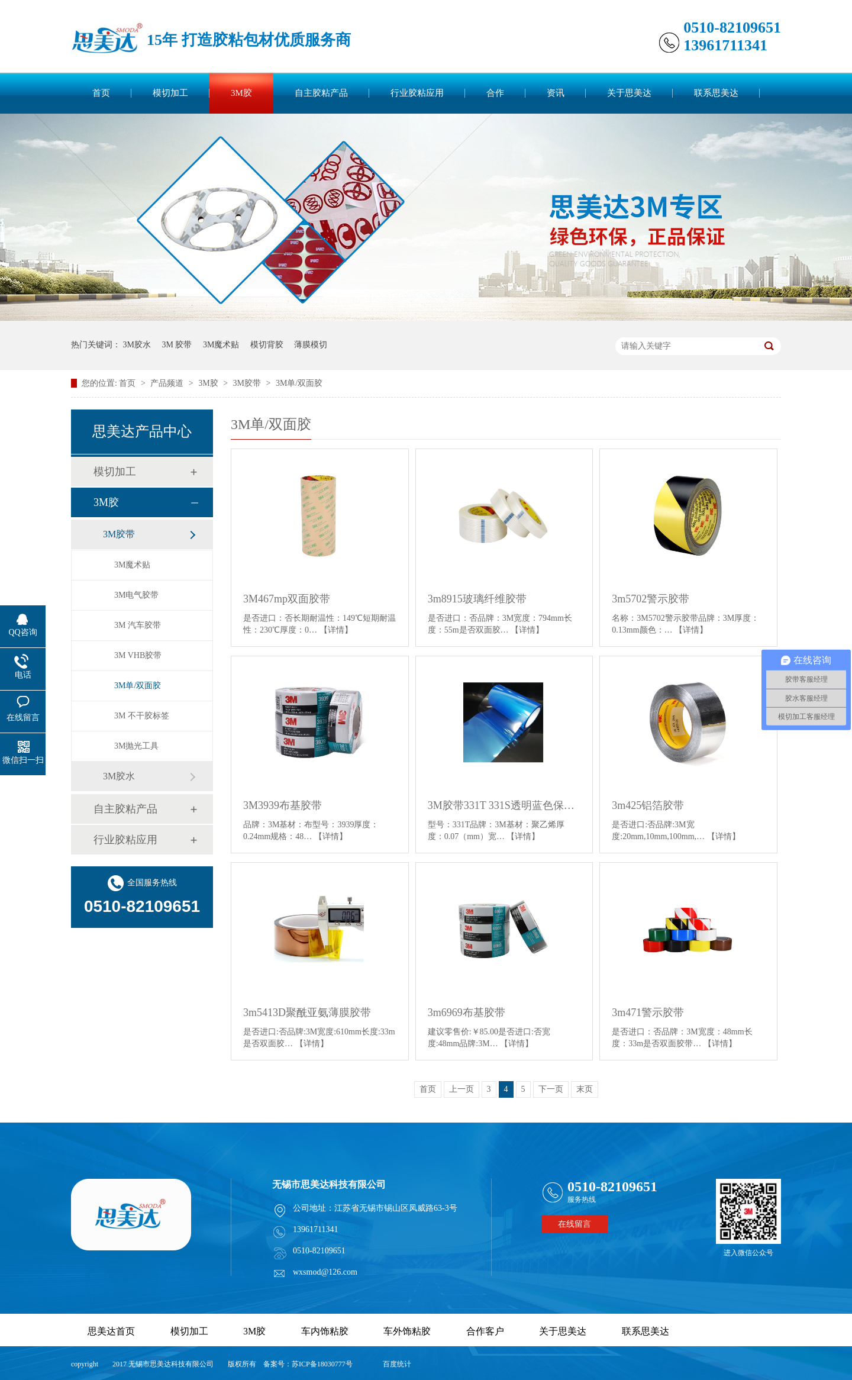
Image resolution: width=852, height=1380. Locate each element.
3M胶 (241, 93)
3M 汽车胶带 (137, 625)
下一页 (550, 1089)
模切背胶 (266, 344)
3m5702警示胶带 (650, 599)
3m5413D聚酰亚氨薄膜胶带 (307, 1012)
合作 (495, 93)
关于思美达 (629, 93)
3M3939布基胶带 (282, 805)
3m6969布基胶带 (466, 1012)
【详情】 (336, 629)
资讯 (555, 93)
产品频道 (168, 383)
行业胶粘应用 (417, 93)
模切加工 (170, 93)
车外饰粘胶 (407, 1331)
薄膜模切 (310, 344)
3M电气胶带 (136, 595)
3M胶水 (137, 344)
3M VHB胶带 (138, 655)
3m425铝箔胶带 (648, 805)
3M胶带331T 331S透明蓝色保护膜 (504, 805)
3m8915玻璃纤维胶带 (477, 599)
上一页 (461, 1089)
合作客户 (485, 1331)
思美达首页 (111, 1331)
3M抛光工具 (136, 745)
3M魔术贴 (221, 344)
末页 (584, 1089)
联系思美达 (716, 93)
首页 (101, 93)
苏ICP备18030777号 (322, 1364)
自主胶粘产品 (321, 93)
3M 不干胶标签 (141, 715)
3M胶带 (248, 383)
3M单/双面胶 (299, 383)
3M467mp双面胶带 (286, 599)
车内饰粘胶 (324, 1331)
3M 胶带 (177, 344)
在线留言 (574, 1224)
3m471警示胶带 (648, 1012)
